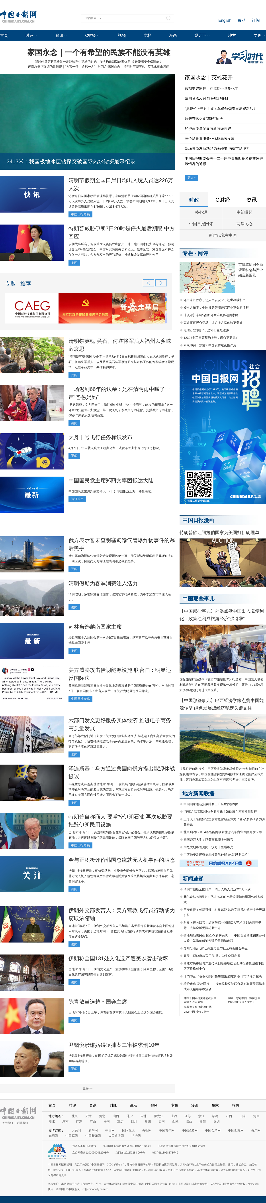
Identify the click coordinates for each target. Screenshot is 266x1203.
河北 (102, 1116)
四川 (134, 1121)
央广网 (255, 1130)
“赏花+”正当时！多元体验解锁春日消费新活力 (221, 108)
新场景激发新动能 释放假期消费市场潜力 (217, 148)
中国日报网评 (201, 224)
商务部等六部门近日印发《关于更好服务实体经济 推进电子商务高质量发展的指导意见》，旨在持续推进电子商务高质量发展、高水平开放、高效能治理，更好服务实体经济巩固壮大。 (121, 741)
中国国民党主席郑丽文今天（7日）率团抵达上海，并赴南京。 (111, 491)
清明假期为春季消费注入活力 (103, 583)
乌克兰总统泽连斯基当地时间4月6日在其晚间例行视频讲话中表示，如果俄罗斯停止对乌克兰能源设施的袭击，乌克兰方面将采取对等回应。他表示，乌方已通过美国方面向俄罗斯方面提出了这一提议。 (121, 789)
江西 (229, 1116)
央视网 (146, 1130)
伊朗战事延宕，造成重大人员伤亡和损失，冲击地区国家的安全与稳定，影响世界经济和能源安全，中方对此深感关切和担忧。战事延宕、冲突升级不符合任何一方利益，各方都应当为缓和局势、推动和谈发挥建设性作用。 (121, 249)
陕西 (189, 1121)
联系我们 (22, 1122)
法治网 (136, 1136)
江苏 (188, 1116)
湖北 (52, 1121)
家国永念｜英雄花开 (209, 77)
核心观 (201, 212)
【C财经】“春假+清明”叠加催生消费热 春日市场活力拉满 (223, 976)
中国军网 (71, 1136)
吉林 (143, 1116)
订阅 (256, 20)
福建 (215, 1116)
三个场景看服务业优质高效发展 (210, 138)
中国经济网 (190, 1130)
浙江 (201, 1116)
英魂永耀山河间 (158, 66)
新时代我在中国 (223, 235)
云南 (161, 1121)
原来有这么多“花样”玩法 (204, 118)
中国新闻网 (93, 1136)
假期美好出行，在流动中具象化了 (211, 89)
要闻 (74, 262)
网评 (203, 253)
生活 (133, 1105)
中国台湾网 (213, 1130)
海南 (107, 1121)
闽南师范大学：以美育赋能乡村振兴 (208, 839)
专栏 (147, 35)
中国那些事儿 (198, 599)
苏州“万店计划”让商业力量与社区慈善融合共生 (216, 948)
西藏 (175, 1121)
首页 (4, 35)
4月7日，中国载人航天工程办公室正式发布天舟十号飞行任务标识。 (115, 448)
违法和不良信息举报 (84, 1146)
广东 (79, 1121)
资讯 (59, 35)
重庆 (120, 1121)
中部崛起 (244, 212)
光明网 (53, 1136)
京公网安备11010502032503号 (90, 1152)
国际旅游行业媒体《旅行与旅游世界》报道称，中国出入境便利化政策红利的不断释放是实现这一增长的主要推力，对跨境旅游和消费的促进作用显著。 (221, 685)
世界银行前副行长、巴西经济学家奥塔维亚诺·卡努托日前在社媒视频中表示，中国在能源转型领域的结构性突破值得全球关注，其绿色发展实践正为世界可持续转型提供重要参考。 (222, 774)
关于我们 (7, 1122)
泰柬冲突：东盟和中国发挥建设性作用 (210, 345)
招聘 (235, 1105)
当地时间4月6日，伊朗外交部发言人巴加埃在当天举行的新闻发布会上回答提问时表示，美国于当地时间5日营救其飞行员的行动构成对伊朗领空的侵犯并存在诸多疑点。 (121, 931)
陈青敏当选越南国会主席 (97, 1002)
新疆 (203, 1121)
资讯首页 (77, 499)
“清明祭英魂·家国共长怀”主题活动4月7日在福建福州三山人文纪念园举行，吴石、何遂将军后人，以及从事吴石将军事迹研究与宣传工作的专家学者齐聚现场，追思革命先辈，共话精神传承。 (121, 362)
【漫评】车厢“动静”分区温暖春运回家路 (211, 315)
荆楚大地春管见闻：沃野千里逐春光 (208, 847)
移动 (242, 20)
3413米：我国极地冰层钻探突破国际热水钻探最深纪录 (71, 161)
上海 (174, 1116)
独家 (215, 1105)
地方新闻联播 (198, 794)
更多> (192, 177)
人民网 (76, 1130)
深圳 (216, 1121)
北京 (75, 1116)
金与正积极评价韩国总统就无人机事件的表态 (121, 860)
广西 (93, 1121)
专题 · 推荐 (18, 283)
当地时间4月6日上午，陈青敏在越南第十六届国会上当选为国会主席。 (116, 1012)
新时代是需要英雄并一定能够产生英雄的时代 (66, 61)
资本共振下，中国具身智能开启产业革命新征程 (216, 307)
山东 (243, 1116)
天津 (88, 1116)
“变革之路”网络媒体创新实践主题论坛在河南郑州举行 (220, 811)
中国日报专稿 (80, 214)
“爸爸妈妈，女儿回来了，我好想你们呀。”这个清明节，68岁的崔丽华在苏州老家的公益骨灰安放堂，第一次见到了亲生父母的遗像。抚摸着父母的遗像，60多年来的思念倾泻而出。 (121, 410)
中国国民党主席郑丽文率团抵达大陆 (111, 480)
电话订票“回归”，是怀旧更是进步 (206, 330)
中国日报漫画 (198, 520)
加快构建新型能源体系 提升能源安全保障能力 (131, 61)
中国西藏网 (236, 1130)
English (224, 20)
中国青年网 (166, 1130)
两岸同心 (244, 224)
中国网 (110, 1130)
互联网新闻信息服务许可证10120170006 (127, 1146)
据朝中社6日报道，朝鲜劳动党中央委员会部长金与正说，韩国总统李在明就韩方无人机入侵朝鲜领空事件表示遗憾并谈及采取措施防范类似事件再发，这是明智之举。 (121, 876)
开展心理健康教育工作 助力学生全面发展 (212, 956)
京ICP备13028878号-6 (165, 1152)
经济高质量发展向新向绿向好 (208, 128)
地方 (232, 35)
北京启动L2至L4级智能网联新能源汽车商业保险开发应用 (223, 832)
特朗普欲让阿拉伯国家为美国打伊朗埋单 (219, 532)
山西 (116, 1116)
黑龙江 (158, 1116)
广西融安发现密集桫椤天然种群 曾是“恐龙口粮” (216, 854)
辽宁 (130, 1116)
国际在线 (128, 1130)
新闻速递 (193, 879)
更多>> (87, 1088)
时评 (29, 35)
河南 (256, 1116)
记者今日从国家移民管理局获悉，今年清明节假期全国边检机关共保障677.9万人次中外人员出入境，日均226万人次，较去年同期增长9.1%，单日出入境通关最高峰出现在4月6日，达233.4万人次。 (121, 201)
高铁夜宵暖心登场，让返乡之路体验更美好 (213, 322)
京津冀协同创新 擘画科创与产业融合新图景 (250, 270)
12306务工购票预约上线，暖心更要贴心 (211, 337)
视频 (122, 35)
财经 (113, 1105)
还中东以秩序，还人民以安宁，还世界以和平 (215, 300)
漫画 (173, 35)
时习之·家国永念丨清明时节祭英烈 (121, 66)
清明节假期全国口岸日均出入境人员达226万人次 (217, 889)
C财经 (90, 35)
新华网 (93, 1130)
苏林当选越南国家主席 (95, 627)
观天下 (200, 35)
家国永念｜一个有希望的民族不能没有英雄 (98, 52)
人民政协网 (116, 1136)
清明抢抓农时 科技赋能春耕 (206, 99)
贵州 (148, 1121)
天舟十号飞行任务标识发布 (100, 437)
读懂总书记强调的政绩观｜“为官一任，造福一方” (61, 66)
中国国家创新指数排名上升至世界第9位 (211, 804)
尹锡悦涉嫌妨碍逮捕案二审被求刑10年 (114, 1045)
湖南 (65, 1121)
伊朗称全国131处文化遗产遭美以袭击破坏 (118, 958)
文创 (258, 35)
